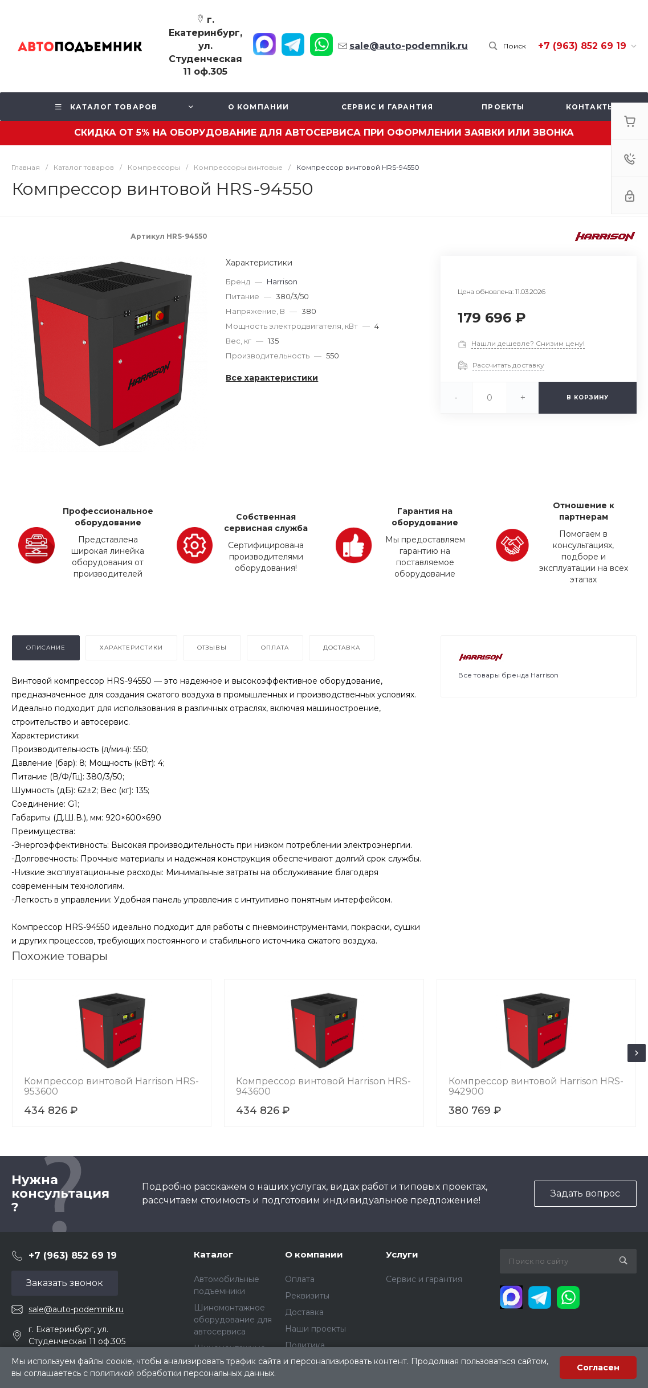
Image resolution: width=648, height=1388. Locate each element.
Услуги (402, 1254)
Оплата (300, 1279)
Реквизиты (307, 1296)
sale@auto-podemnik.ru (76, 1309)
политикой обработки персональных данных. (183, 1373)
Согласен (598, 1367)
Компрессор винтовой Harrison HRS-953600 (111, 1086)
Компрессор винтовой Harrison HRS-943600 (323, 1086)
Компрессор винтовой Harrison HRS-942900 (536, 1086)
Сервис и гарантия (424, 1279)
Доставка (304, 1312)
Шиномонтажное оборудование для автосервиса (233, 1320)
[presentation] (636, 1053)
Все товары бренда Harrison (508, 675)
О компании (314, 1254)
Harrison (282, 281)
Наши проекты (315, 1329)
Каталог (213, 1254)
